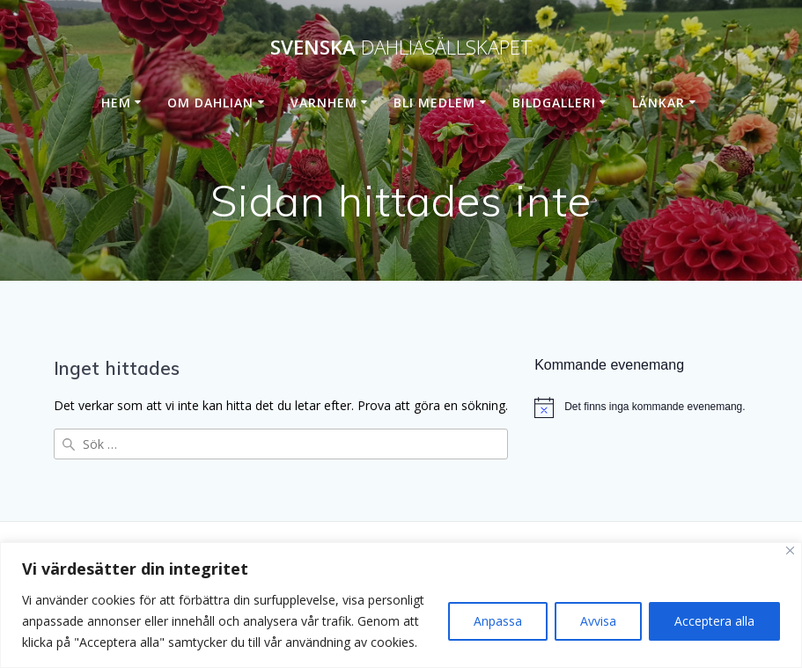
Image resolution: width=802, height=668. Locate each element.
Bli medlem (434, 102)
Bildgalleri (554, 102)
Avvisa (598, 621)
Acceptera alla (714, 621)
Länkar (658, 102)
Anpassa (498, 621)
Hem (116, 102)
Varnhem (324, 102)
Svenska (401, 47)
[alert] (641, 407)
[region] (401, 605)
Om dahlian (210, 102)
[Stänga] (790, 550)
